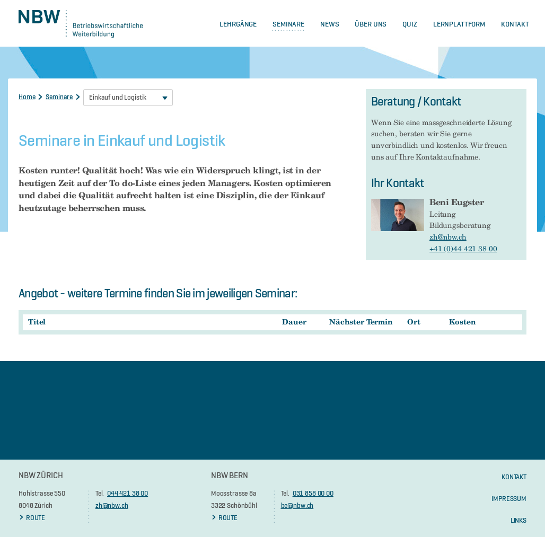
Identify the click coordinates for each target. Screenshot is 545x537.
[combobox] (128, 97)
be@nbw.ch (297, 505)
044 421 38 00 (127, 493)
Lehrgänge (238, 24)
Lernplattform (459, 24)
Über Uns (370, 24)
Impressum (508, 498)
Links (518, 520)
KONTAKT (514, 476)
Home (27, 96)
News (329, 24)
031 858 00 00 (313, 493)
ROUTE (32, 517)
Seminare (288, 24)
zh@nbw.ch (448, 237)
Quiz (409, 24)
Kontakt (515, 24)
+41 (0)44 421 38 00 (463, 248)
